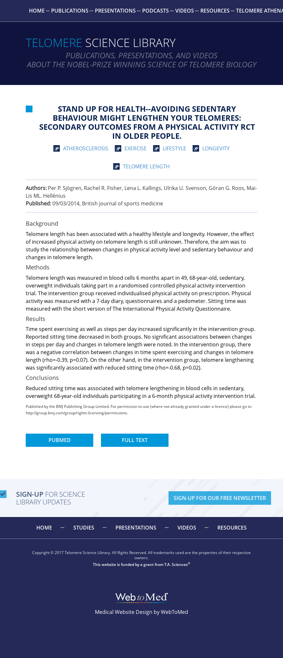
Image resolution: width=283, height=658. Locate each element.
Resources (215, 10)
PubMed (60, 440)
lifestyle (174, 148)
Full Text (135, 440)
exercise (135, 148)
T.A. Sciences (176, 564)
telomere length (146, 166)
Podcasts (155, 10)
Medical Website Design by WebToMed (141, 612)
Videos (184, 10)
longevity (216, 148)
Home (37, 10)
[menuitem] (37, 11)
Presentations (115, 10)
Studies (83, 527)
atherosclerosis (85, 148)
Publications (69, 10)
